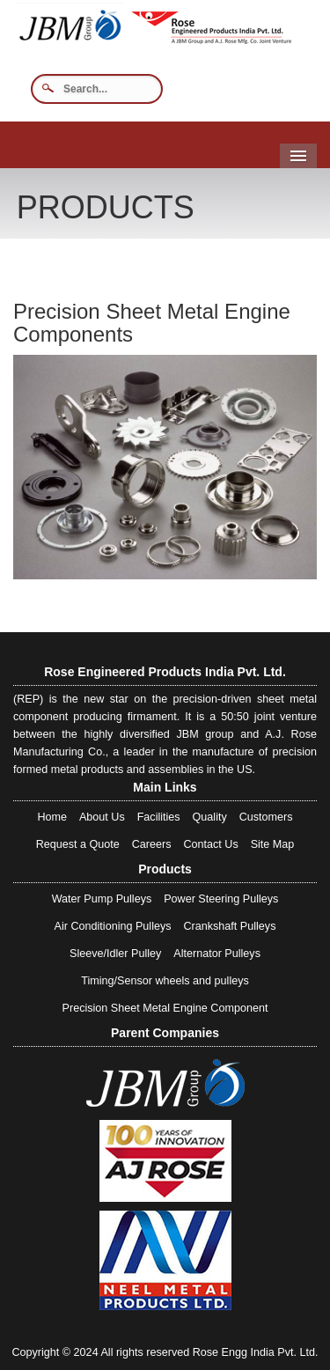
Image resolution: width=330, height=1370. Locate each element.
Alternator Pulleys (216, 953)
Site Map (273, 844)
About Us (102, 817)
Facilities (158, 817)
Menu (298, 156)
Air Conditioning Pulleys (113, 926)
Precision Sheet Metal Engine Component (165, 1008)
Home (52, 817)
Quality (210, 817)
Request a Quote (78, 844)
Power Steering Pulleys (221, 899)
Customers (266, 817)
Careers (152, 844)
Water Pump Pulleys (102, 899)
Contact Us (210, 844)
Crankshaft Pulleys (229, 926)
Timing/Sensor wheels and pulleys (165, 981)
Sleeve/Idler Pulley (115, 953)
